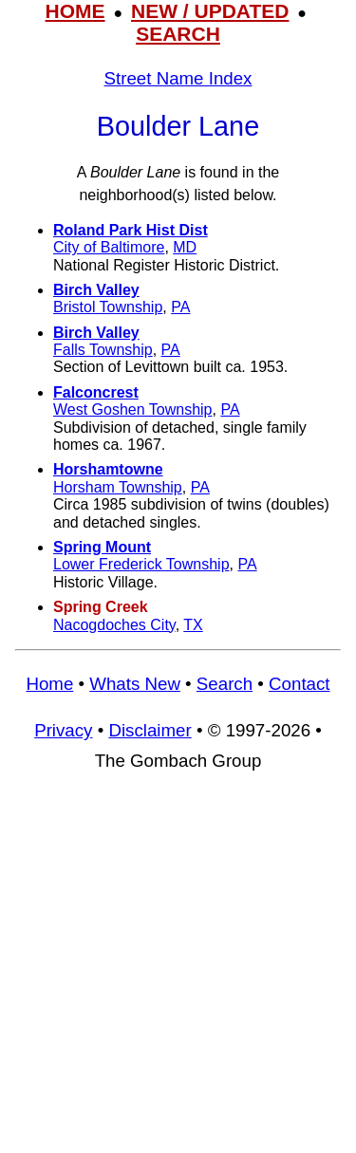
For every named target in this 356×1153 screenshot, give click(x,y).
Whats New (134, 684)
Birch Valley (96, 290)
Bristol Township (107, 307)
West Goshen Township (133, 409)
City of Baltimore (108, 247)
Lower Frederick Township (141, 564)
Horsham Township (117, 487)
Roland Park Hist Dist (130, 230)
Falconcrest (96, 392)
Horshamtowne (108, 469)
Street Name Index (178, 78)
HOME (75, 11)
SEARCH (178, 34)
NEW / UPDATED (210, 11)
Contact (299, 684)
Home (49, 684)
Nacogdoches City (114, 625)
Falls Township (103, 350)
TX (192, 625)
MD (185, 247)
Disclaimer (149, 730)
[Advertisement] (178, 970)
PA (180, 307)
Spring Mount (102, 547)
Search (225, 684)
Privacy (63, 730)
